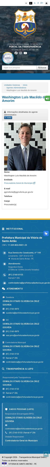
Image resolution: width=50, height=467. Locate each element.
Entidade (8, 179)
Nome (7, 172)
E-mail (7, 188)
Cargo (7, 201)
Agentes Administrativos (16, 88)
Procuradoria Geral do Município (19, 183)
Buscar (42, 68)
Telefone (8, 196)
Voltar (8, 118)
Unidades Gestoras (12, 85)
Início (25, 85)
